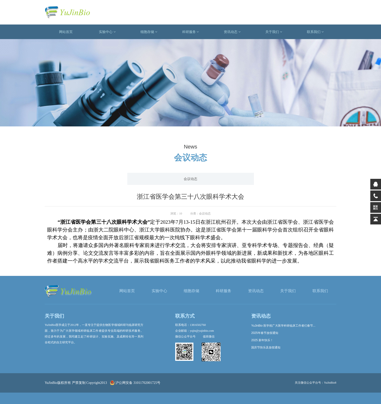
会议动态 (190, 179)
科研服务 (190, 32)
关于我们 (273, 32)
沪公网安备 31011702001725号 (135, 383)
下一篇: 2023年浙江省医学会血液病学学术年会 (301, 243)
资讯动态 (232, 32)
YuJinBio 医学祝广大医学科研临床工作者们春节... (283, 325)
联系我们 (315, 32)
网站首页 (66, 32)
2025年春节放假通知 (264, 333)
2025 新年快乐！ (262, 340)
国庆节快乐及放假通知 (265, 347)
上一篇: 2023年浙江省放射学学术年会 (74, 243)
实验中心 (107, 32)
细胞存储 (148, 32)
